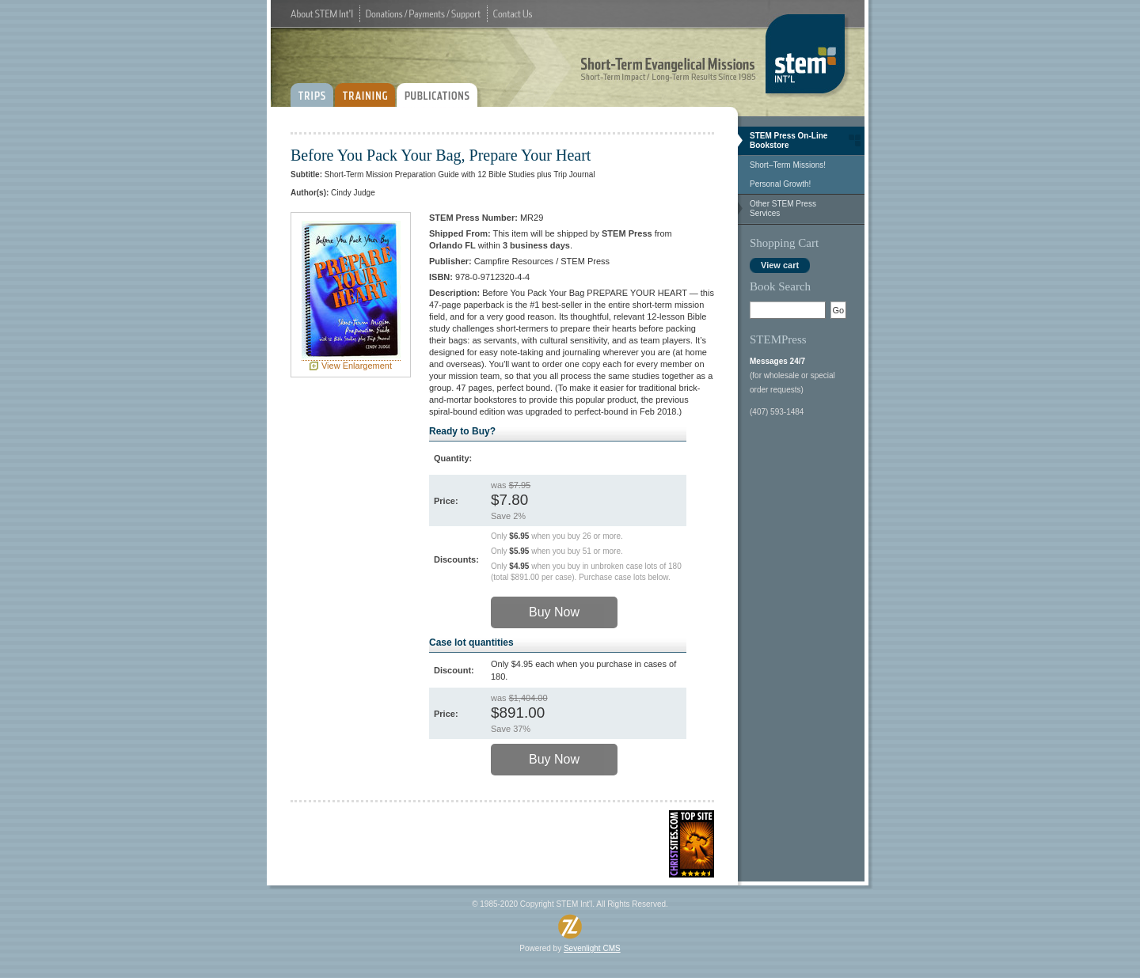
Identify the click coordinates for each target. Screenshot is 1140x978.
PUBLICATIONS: (440, 89)
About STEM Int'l (321, 14)
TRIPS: (312, 89)
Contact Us (512, 14)
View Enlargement (356, 365)
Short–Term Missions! (788, 165)
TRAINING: (365, 89)
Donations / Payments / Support (423, 14)
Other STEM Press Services (783, 208)
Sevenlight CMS (592, 948)
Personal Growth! (780, 184)
